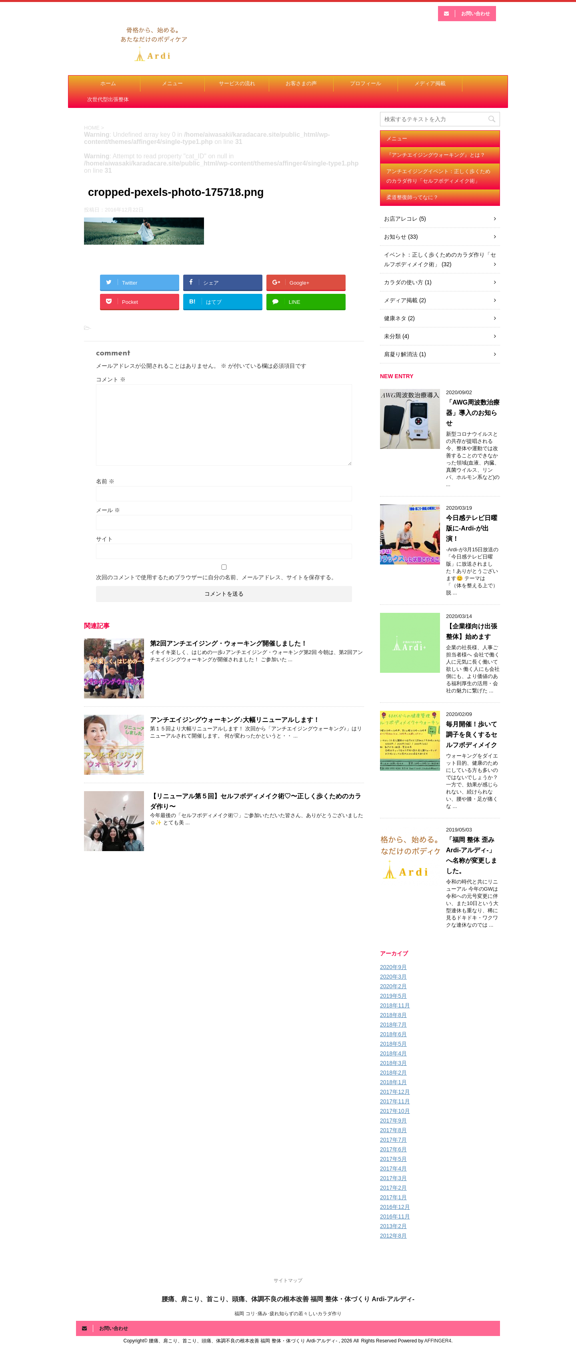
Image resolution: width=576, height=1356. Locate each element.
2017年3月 (393, 1178)
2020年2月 (393, 986)
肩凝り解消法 (401, 354)
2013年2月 (393, 1226)
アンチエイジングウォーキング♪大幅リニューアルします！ (235, 719)
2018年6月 (393, 1034)
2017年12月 (395, 1092)
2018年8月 (393, 1015)
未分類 (392, 336)
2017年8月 (393, 1130)
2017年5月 (393, 1159)
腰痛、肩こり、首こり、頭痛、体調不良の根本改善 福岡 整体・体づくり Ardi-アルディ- (288, 1299)
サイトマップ (288, 1280)
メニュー (172, 83)
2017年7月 (393, 1140)
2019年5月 (393, 996)
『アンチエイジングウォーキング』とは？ (435, 155)
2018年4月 (393, 1053)
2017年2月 (393, 1188)
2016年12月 (395, 1207)
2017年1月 (393, 1197)
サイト (104, 539)
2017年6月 (393, 1149)
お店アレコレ (401, 218)
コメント (111, 379)
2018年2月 (393, 1072)
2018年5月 (393, 1044)
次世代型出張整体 (108, 99)
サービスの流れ (237, 83)
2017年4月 (393, 1168)
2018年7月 (393, 1024)
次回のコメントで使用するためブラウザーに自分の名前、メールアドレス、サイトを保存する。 (216, 577)
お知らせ (395, 236)
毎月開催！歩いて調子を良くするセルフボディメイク (471, 734)
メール (108, 510)
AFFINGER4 (437, 1341)
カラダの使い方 (403, 282)
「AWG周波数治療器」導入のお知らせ (473, 413)
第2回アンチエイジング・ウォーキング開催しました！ (228, 643)
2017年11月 (395, 1101)
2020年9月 (393, 967)
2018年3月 (393, 1063)
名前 (105, 481)
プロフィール (365, 83)
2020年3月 (393, 976)
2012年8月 (393, 1235)
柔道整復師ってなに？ (412, 197)
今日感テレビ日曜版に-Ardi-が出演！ (471, 528)
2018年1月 (393, 1082)
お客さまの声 (301, 83)
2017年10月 (395, 1111)
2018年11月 (395, 1005)
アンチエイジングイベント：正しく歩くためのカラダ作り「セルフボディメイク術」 (438, 176)
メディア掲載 (430, 83)
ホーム (108, 83)
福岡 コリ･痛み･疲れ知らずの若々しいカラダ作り (287, 1313)
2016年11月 (395, 1216)
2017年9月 (393, 1120)
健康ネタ (395, 318)
